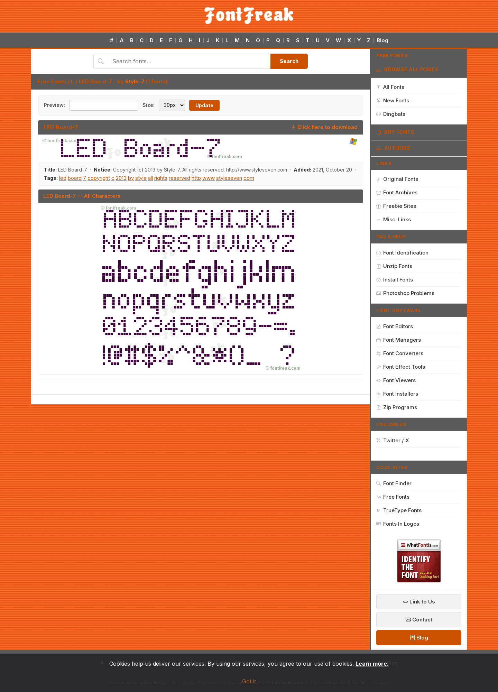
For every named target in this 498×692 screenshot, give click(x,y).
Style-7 (135, 81)
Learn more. (372, 663)
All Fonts (390, 87)
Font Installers (397, 393)
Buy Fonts (395, 132)
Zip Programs (396, 407)
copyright (98, 178)
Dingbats (390, 114)
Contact (419, 619)
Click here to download (324, 127)
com (248, 178)
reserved (179, 178)
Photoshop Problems (405, 293)
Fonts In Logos (397, 523)
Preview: (54, 105)
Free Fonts (51, 81)
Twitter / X (392, 440)
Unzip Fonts (394, 266)
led (62, 178)
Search (289, 61)
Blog (382, 40)
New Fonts (392, 100)
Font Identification (402, 252)
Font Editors (394, 326)
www (208, 178)
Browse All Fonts (407, 69)
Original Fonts (397, 179)
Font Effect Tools (400, 366)
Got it (249, 681)
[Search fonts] (189, 61)
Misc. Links (393, 219)
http (196, 178)
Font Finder (394, 483)
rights (160, 178)
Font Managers (398, 339)
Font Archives (396, 192)
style (141, 178)
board (75, 178)
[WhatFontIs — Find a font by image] (419, 580)
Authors (393, 148)
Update (204, 105)
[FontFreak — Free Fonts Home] (248, 15)
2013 (121, 178)
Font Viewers (396, 380)
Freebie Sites (396, 206)
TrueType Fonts (399, 510)
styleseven (229, 178)
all (150, 178)
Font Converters (399, 353)
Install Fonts (394, 279)
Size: (148, 105)
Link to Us (419, 601)
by (131, 178)
